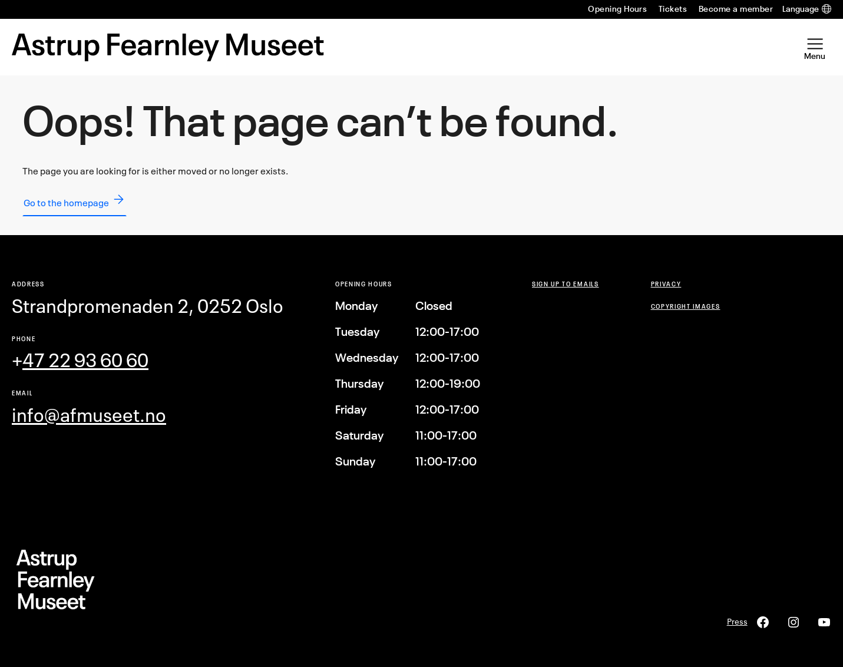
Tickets (673, 9)
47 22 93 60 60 (85, 360)
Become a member (736, 9)
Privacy (666, 284)
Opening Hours (617, 9)
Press (737, 621)
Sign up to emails (565, 284)
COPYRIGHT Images (685, 306)
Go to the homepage (74, 200)
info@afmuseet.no (89, 415)
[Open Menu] (814, 47)
